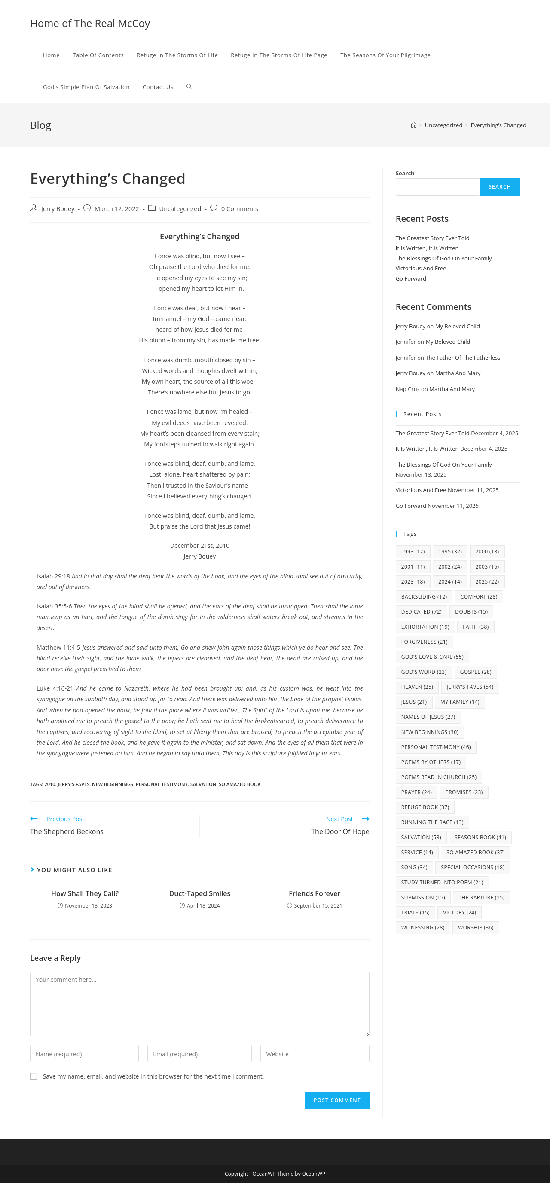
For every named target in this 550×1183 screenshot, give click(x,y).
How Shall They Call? (85, 893)
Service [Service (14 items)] (417, 852)
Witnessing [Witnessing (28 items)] (423, 927)
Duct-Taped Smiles (199, 893)
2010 (49, 784)
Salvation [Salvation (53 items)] (421, 837)
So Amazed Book (239, 784)
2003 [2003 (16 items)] (487, 566)
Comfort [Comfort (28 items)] (479, 596)
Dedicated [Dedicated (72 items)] (421, 611)
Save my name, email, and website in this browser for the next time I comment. (153, 1076)
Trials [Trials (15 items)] (415, 912)
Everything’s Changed (498, 125)
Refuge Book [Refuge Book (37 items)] (425, 807)
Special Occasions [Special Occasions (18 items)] (472, 867)
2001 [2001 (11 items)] (413, 566)
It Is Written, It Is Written (427, 248)
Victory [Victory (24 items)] (459, 912)
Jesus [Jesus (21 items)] (414, 702)
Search (405, 173)
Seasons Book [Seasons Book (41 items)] (480, 837)
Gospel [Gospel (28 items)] (476, 672)
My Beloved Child (457, 326)
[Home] (413, 125)
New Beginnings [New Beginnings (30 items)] (430, 732)
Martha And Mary (458, 373)
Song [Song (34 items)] (414, 867)
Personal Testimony (162, 784)
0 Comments (239, 209)
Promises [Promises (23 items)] (464, 792)
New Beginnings (112, 784)
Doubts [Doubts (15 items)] (471, 611)
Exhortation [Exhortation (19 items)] (425, 626)
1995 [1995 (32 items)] (450, 551)
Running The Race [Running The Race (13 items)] (432, 822)
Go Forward (411, 278)
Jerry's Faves (73, 784)
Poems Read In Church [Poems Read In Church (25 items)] (439, 777)
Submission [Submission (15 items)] (423, 897)
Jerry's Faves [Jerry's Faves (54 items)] (470, 687)
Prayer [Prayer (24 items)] (416, 792)
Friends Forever (314, 893)
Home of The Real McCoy (90, 23)
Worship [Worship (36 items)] (476, 927)
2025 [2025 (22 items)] (487, 581)
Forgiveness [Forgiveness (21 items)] (424, 641)
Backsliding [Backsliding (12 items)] (424, 596)
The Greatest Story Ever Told (433, 238)
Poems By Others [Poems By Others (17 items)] (431, 762)
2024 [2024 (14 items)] (450, 581)
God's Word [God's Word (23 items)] (424, 672)
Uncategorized (180, 209)
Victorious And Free (421, 268)
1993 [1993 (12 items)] (413, 551)
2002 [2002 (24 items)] (450, 566)
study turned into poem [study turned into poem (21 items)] (442, 882)
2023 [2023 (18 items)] (413, 581)
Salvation (203, 784)
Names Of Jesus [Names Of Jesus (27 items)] (428, 717)
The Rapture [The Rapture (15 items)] (481, 897)
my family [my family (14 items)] (460, 702)
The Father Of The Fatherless (462, 357)
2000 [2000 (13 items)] (487, 551)
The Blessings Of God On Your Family (444, 258)
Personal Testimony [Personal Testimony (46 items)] (436, 747)
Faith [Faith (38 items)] (476, 626)
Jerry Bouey (57, 209)
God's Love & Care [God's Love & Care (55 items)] (432, 656)
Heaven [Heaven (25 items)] (417, 687)
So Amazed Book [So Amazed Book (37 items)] (475, 852)
